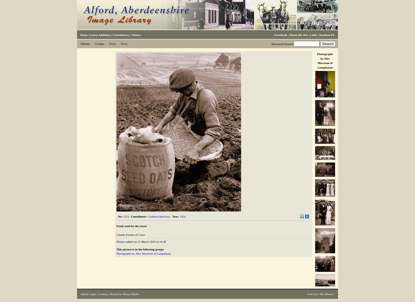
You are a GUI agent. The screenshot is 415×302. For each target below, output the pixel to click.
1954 (183, 216)
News (124, 43)
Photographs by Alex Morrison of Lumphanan (143, 253)
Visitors (136, 35)
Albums (85, 43)
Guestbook (280, 35)
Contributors (121, 35)
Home (84, 35)
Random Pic (327, 35)
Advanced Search (282, 44)
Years (112, 43)
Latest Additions (100, 35)
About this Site (298, 35)
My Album (326, 294)
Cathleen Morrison (159, 216)
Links (313, 35)
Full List (313, 294)
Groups (99, 43)
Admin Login (88, 294)
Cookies (103, 294)
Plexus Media (131, 294)
